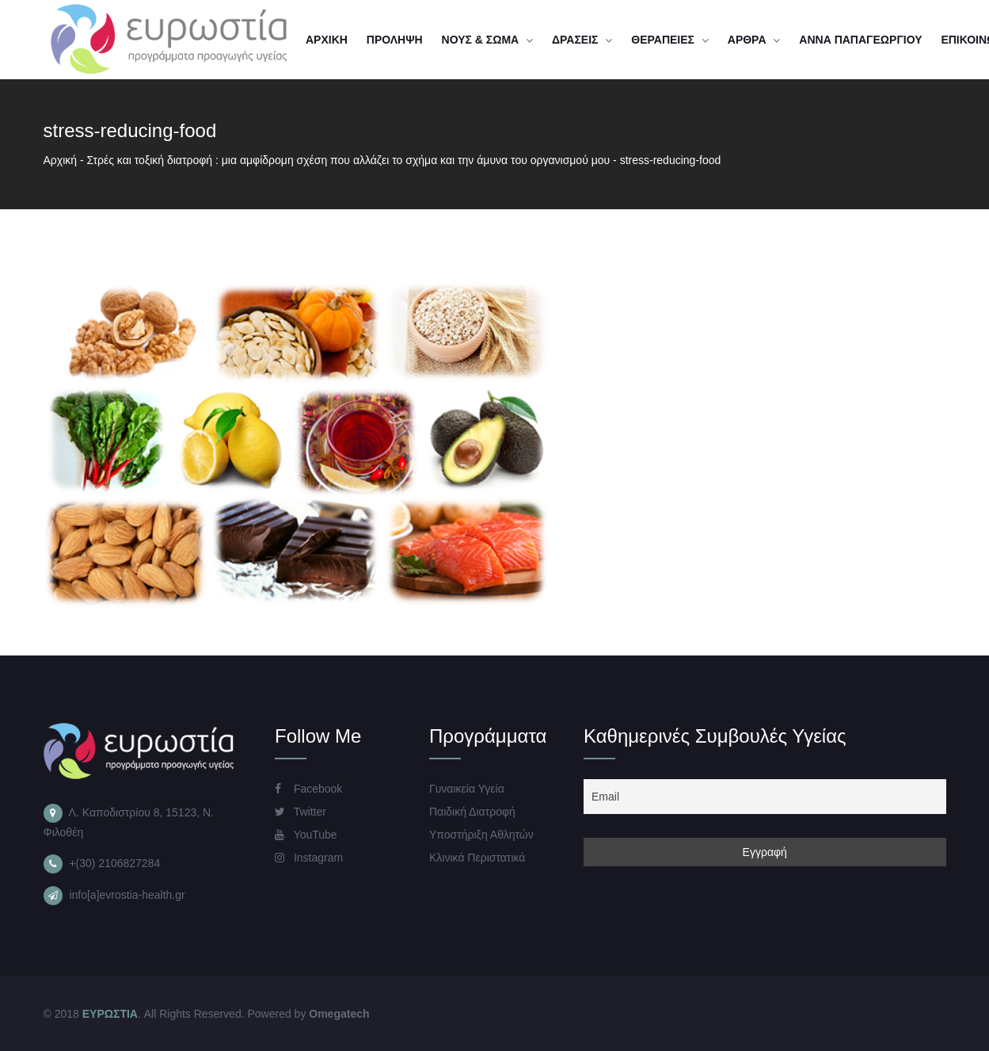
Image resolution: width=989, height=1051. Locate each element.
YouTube (306, 834)
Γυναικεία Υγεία (466, 788)
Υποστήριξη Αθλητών (481, 834)
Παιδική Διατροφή (472, 811)
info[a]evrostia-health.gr (126, 895)
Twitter (300, 811)
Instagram (309, 857)
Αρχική (61, 160)
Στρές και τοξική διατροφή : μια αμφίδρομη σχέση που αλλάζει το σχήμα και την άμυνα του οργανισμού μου (349, 160)
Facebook (308, 788)
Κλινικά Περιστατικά (477, 857)
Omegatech (339, 1013)
